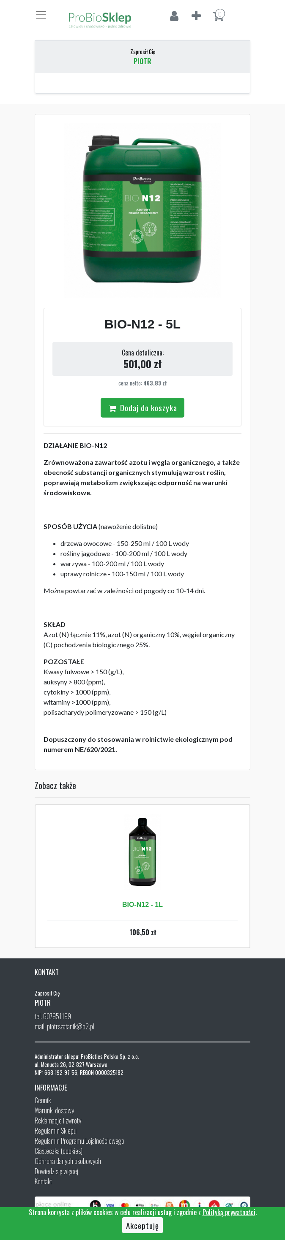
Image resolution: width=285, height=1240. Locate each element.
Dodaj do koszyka (142, 407)
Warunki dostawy (54, 1110)
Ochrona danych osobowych (68, 1161)
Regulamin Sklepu (56, 1131)
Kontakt (43, 1181)
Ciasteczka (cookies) (58, 1151)
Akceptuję (142, 1225)
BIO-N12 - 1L (142, 904)
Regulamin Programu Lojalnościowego (79, 1141)
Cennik (43, 1100)
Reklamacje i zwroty (58, 1120)
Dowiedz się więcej (56, 1171)
